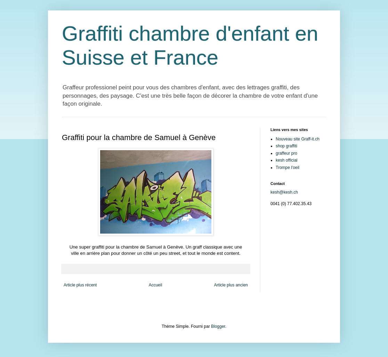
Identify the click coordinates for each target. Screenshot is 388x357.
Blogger (218, 326)
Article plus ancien (231, 285)
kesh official (286, 160)
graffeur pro (286, 153)
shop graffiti (286, 146)
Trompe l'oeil (287, 167)
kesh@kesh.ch (284, 192)
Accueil (155, 285)
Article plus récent (80, 285)
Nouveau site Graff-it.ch (298, 139)
